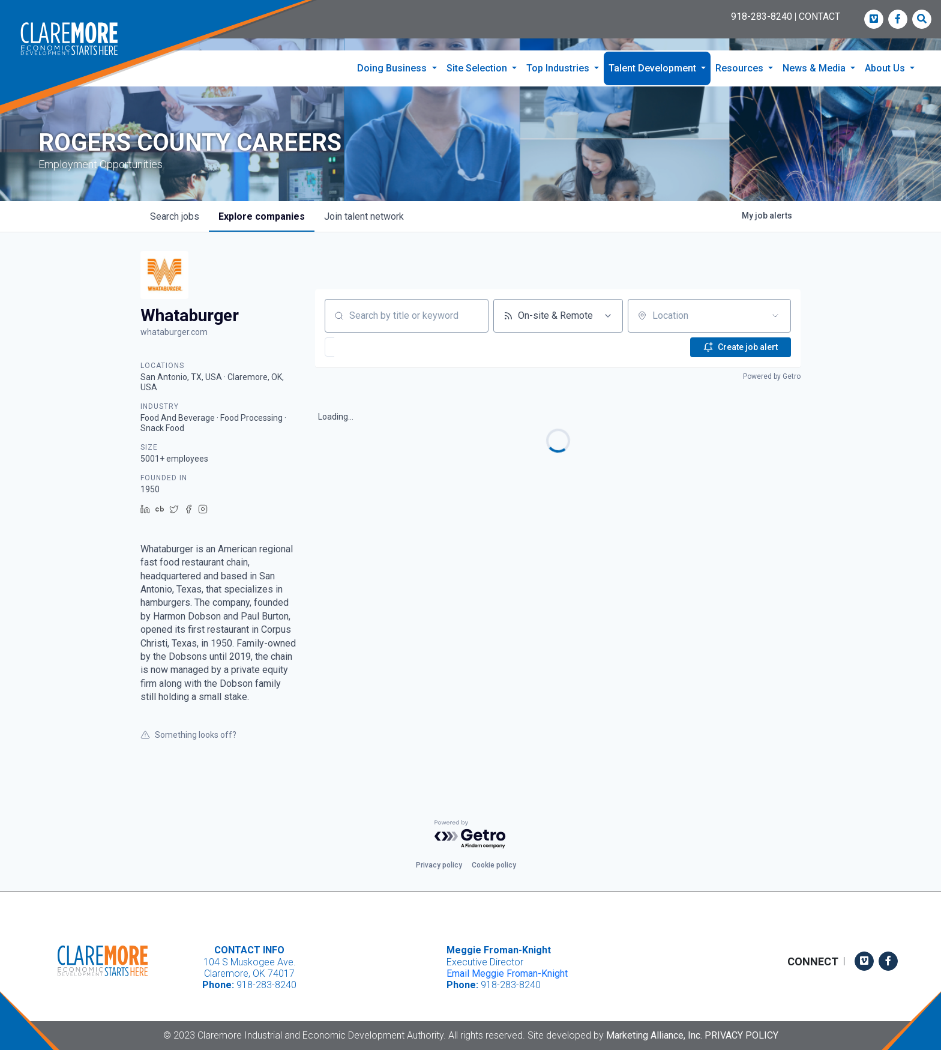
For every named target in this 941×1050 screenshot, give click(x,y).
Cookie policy (494, 865)
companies (261, 219)
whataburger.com (174, 335)
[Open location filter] (775, 319)
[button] (366, 350)
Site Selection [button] (478, 68)
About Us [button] (886, 68)
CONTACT (819, 16)
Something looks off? (188, 738)
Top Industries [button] (559, 68)
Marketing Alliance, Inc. (654, 1035)
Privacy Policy (741, 1035)
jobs (174, 219)
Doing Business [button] (393, 68)
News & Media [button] (815, 68)
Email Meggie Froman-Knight (507, 973)
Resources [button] (740, 68)
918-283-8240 (761, 16)
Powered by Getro (772, 379)
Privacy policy (439, 865)
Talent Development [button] (654, 68)
